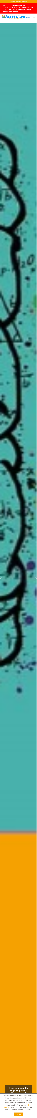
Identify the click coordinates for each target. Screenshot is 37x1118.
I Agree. (18, 1114)
